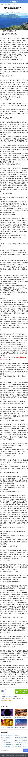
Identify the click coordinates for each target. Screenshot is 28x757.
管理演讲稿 (4, 740)
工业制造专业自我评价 (7, 742)
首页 (2, 4)
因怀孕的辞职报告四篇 (7, 735)
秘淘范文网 (12, 755)
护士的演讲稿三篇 (19, 744)
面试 (13, 4)
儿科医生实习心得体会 (7, 744)
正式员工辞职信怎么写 (20, 746)
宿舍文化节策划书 (5, 737)
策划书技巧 (17, 735)
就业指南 (7, 4)
